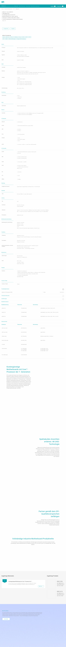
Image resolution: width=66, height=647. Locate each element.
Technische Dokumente (33, 287)
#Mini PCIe (7, 36)
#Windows (16, 36)
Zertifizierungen (33, 290)
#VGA (30, 36)
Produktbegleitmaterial (33, 280)
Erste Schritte (6, 609)
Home (2, 8)
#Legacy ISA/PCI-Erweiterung (21, 38)
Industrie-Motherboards (7, 8)
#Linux (20, 36)
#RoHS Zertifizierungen (12, 38)
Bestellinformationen (34, 5)
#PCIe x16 (11, 36)
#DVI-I (23, 36)
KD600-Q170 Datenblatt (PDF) (7, 283)
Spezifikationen (22, 5)
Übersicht (16, 5)
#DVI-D (27, 36)
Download (28, 5)
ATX (12, 8)
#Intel (4, 36)
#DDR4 (6, 38)
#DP (3, 38)
